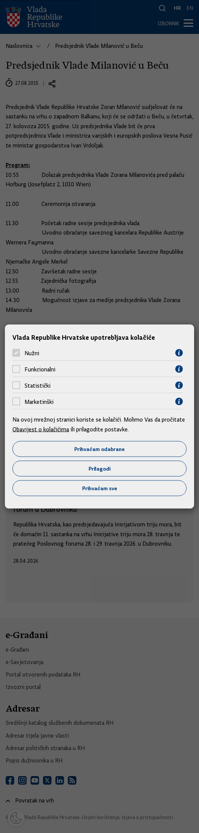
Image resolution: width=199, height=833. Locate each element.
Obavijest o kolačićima (40, 429)
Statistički (37, 385)
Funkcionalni (39, 369)
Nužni (31, 353)
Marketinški (39, 401)
